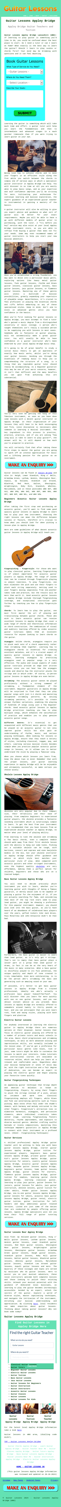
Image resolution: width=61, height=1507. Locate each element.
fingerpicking (11, 1090)
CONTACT (44, 16)
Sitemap (6, 1480)
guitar (7, 184)
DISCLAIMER (53, 16)
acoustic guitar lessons (35, 1164)
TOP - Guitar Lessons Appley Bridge (22, 1442)
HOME (25, 16)
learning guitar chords (44, 1177)
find (12, 1237)
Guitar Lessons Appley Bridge (23, 1316)
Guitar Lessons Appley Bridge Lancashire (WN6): (30, 35)
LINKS (31, 16)
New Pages (18, 1480)
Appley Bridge (45, 473)
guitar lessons (12, 291)
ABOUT (37, 16)
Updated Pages (33, 1480)
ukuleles (40, 866)
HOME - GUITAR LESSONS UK (30, 1467)
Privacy (54, 1480)
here (35, 1304)
